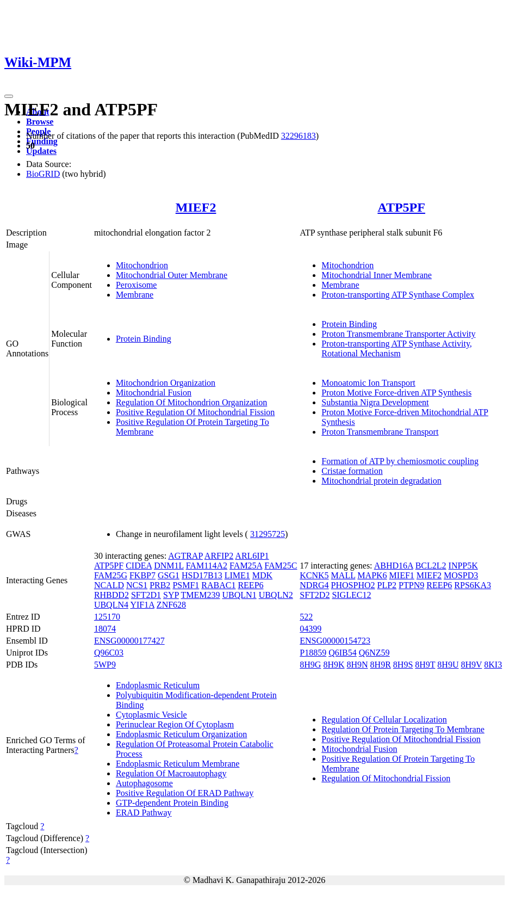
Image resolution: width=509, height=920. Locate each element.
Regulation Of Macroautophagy (171, 773)
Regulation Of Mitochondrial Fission (385, 778)
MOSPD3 (461, 575)
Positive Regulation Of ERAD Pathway (184, 793)
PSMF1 (185, 585)
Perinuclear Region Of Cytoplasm (175, 724)
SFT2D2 (315, 595)
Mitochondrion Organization (165, 382)
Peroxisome (136, 284)
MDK (262, 575)
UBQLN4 (111, 604)
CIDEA (139, 565)
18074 (105, 628)
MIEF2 (196, 207)
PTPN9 (411, 585)
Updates (41, 151)
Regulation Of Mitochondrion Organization (191, 402)
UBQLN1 (239, 595)
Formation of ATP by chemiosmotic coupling (400, 461)
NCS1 (136, 585)
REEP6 (250, 585)
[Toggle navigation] (8, 96)
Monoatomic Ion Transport (368, 382)
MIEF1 (401, 575)
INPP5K (463, 565)
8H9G (310, 664)
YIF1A (142, 604)
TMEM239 (200, 595)
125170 (107, 616)
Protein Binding (143, 338)
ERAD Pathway (144, 812)
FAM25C (280, 565)
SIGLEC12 (351, 595)
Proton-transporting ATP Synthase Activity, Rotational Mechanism (396, 348)
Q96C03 (108, 652)
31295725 (267, 534)
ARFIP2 (218, 555)
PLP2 (387, 585)
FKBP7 (142, 575)
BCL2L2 (430, 565)
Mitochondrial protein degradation (381, 480)
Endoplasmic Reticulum (158, 685)
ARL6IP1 (252, 555)
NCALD (109, 585)
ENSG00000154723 (335, 640)
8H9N (357, 664)
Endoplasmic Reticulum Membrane (178, 763)
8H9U (447, 664)
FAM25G (110, 575)
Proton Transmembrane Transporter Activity (398, 333)
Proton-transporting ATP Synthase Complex (397, 294)
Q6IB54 (342, 652)
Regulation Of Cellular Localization (384, 719)
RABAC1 (218, 585)
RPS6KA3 (472, 585)
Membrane (134, 294)
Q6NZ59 (374, 652)
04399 (310, 628)
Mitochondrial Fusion (153, 392)
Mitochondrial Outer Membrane (171, 275)
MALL (343, 575)
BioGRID (43, 173)
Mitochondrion (142, 265)
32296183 (298, 135)
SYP (171, 595)
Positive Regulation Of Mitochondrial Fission (195, 412)
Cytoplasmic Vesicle (151, 714)
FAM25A (245, 565)
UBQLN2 (276, 595)
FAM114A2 (206, 565)
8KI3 (493, 664)
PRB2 (160, 585)
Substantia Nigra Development (375, 402)
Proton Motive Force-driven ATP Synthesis (396, 392)
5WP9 (105, 664)
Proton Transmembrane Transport (379, 431)
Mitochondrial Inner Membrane (376, 275)
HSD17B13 (202, 575)
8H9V (471, 664)
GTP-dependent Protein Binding (172, 802)
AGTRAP (185, 555)
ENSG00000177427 (129, 640)
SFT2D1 (146, 595)
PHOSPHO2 (353, 585)
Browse (39, 121)
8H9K (333, 664)
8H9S (403, 664)
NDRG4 (314, 585)
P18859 (313, 652)
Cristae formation (351, 471)
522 (306, 616)
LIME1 (237, 575)
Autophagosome (144, 783)
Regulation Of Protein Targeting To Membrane (402, 729)
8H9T (425, 664)
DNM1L (169, 565)
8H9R (380, 664)
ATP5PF (401, 207)
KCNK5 (314, 575)
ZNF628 (171, 604)
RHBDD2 (111, 595)
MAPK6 (372, 575)
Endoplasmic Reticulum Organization (181, 734)
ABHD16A (393, 565)
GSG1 (168, 575)
